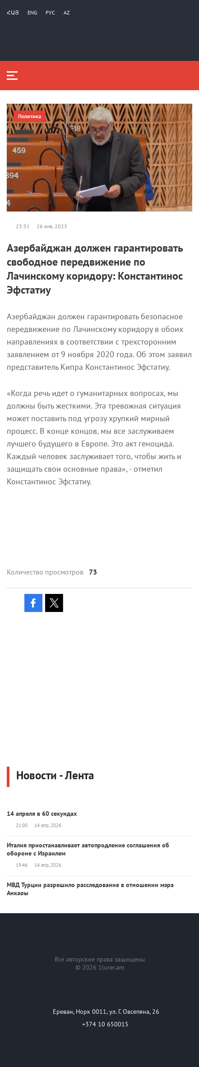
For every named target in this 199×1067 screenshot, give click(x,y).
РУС (50, 12)
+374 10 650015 (105, 1024)
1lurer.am (111, 967)
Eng (32, 12)
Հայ (13, 12)
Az (67, 12)
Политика (29, 116)
